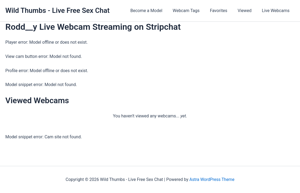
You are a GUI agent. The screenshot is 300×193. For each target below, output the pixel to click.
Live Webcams (276, 10)
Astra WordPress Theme (212, 179)
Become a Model (154, 10)
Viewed (247, 10)
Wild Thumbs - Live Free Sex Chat (57, 10)
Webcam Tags (192, 10)
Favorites (223, 10)
